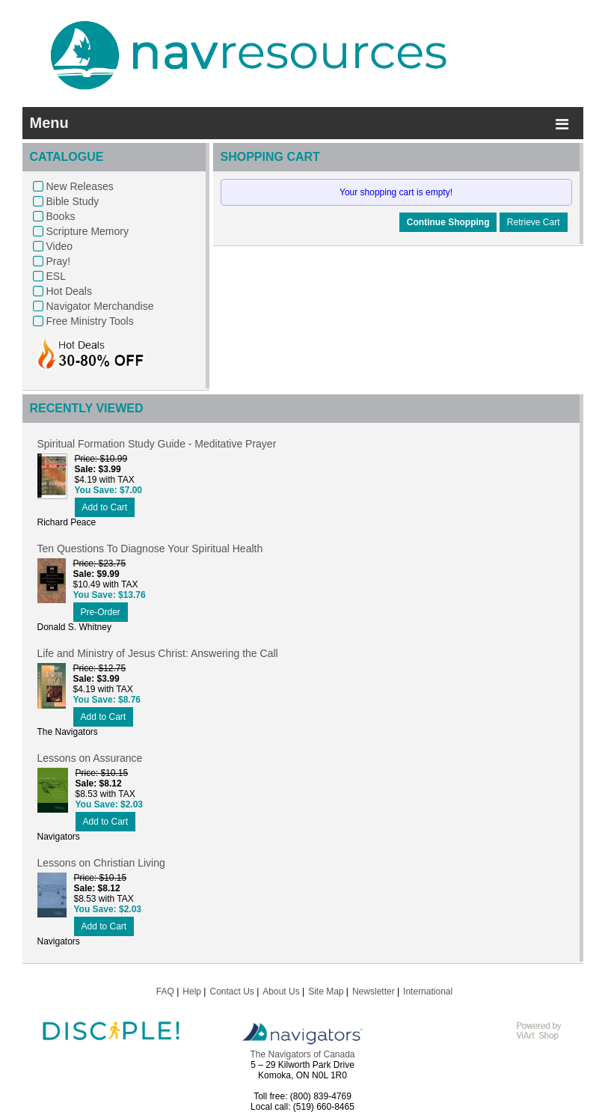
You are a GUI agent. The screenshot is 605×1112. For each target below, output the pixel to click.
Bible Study (72, 201)
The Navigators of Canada (302, 1054)
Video (59, 246)
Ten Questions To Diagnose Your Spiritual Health (150, 549)
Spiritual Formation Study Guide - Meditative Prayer (157, 444)
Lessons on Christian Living (101, 863)
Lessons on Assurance (90, 758)
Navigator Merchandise (100, 306)
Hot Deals (69, 291)
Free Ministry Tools (90, 321)
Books (61, 216)
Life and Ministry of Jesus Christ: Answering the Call (157, 653)
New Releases (80, 186)
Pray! (58, 261)
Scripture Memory (87, 231)
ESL (56, 276)
